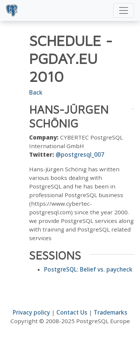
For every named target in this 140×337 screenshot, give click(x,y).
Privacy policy (31, 312)
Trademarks (110, 312)
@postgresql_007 (80, 154)
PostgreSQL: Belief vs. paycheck (88, 269)
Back (36, 92)
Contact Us (71, 312)
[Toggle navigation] (123, 10)
